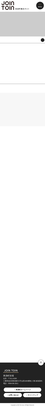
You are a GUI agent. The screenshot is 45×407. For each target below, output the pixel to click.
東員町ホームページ (23, 390)
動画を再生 (42, 40)
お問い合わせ (14, 395)
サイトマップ (33, 395)
